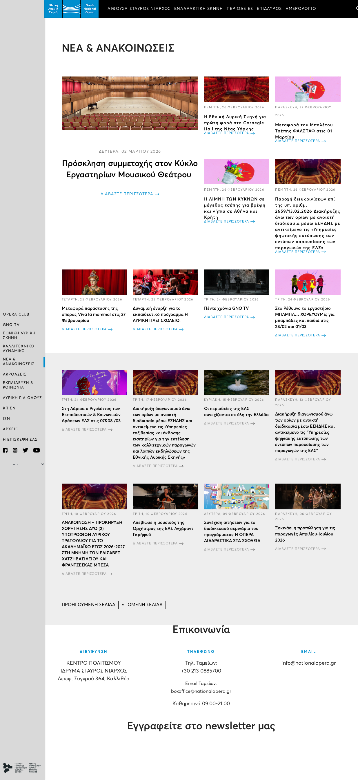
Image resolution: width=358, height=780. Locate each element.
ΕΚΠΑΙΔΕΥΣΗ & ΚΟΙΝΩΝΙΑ (18, 385)
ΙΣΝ (6, 419)
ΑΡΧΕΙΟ (11, 429)
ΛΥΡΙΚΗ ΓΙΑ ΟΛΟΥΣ (22, 398)
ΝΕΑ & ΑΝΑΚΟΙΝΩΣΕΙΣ (19, 362)
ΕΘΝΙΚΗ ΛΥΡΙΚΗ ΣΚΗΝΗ (19, 335)
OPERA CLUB (16, 314)
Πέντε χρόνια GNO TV (226, 308)
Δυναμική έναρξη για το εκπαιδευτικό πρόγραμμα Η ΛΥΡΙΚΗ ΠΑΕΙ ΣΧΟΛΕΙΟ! (160, 314)
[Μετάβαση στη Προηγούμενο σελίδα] (89, 604)
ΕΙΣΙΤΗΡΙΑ (119, 25)
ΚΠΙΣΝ (9, 408)
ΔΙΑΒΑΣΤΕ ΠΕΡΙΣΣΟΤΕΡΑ (127, 194)
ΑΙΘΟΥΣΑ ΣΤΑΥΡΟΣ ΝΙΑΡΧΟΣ (139, 9)
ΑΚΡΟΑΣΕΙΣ (15, 374)
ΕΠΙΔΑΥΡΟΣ (269, 9)
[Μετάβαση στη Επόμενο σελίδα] (142, 604)
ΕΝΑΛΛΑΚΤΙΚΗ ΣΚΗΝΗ (199, 9)
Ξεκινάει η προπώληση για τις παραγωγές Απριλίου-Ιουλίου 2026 (305, 534)
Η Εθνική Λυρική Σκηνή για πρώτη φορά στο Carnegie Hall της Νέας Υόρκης (235, 123)
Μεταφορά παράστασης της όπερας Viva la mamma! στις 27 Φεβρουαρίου (94, 314)
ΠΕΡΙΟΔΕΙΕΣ (240, 9)
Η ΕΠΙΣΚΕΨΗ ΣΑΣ (20, 440)
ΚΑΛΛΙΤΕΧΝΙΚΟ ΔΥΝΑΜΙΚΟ (18, 349)
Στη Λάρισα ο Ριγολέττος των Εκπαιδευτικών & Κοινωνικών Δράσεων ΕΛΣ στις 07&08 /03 (91, 414)
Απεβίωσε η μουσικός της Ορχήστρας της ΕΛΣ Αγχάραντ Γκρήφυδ (163, 528)
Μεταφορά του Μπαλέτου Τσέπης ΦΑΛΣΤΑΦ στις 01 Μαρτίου (304, 131)
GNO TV (11, 325)
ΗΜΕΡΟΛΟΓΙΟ (301, 9)
